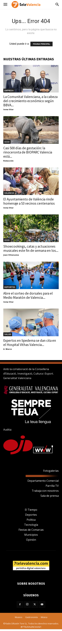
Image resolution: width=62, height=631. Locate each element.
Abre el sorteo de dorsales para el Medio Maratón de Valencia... (28, 295)
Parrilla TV (52, 486)
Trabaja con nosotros (45, 491)
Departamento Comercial (43, 481)
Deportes (31, 515)
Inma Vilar (8, 109)
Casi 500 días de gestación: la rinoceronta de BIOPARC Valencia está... (27, 152)
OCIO (7, 141)
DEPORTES (9, 287)
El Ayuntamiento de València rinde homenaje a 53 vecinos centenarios (29, 201)
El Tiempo (31, 510)
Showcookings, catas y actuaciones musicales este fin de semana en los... (30, 248)
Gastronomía (31, 617)
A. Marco (7, 349)
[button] (5, 4)
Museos (18, 617)
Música (44, 617)
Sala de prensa (50, 496)
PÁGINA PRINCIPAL (41, 44)
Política (31, 520)
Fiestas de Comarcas (31, 530)
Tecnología (31, 525)
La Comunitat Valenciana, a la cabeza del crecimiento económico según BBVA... (30, 100)
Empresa (9, 90)
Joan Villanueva (11, 255)
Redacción (8, 160)
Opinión (31, 540)
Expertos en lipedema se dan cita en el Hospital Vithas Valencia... (29, 342)
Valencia (9, 192)
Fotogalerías (51, 471)
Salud (7, 334)
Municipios (31, 535)
